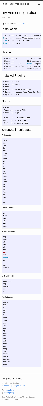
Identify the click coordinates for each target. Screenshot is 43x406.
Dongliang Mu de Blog (15, 4)
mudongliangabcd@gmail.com (13, 386)
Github (25, 24)
